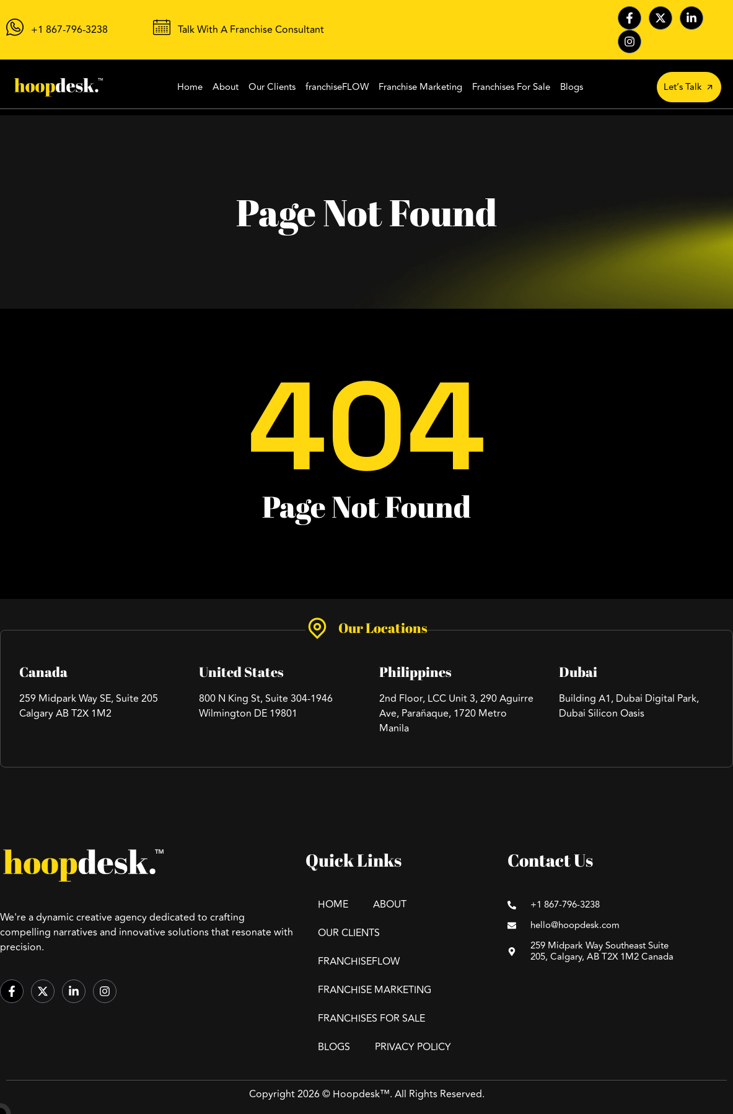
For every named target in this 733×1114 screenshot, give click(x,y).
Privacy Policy (413, 1047)
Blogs (571, 87)
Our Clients (272, 87)
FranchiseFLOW (359, 961)
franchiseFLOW (337, 87)
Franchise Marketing (420, 87)
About (226, 87)
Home (190, 87)
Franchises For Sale (511, 87)
